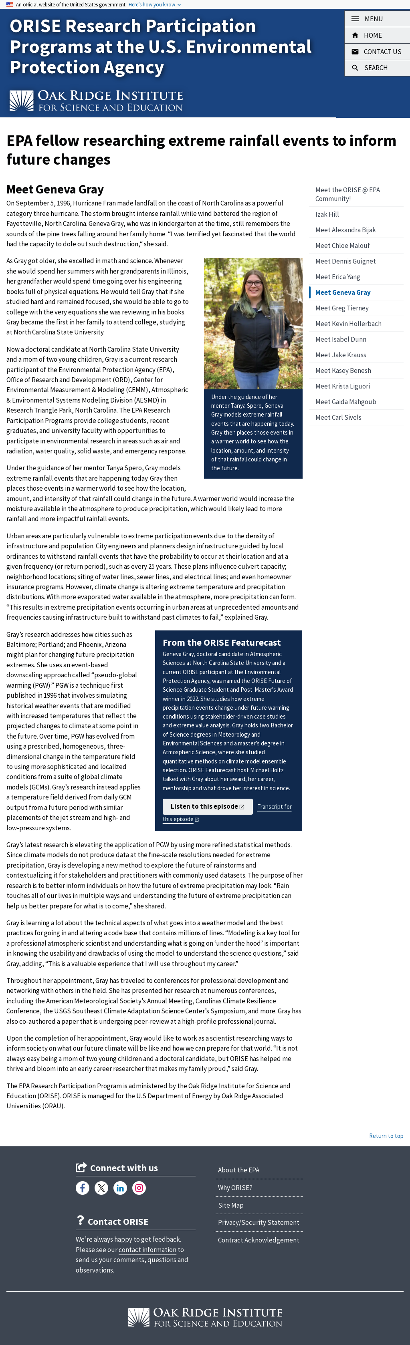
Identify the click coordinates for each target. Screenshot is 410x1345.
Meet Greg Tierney (342, 308)
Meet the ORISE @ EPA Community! (347, 194)
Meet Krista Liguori (342, 386)
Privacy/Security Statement (258, 1222)
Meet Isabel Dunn (340, 339)
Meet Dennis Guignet (345, 261)
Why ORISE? (235, 1187)
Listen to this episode (204, 806)
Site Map (231, 1205)
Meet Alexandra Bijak (345, 230)
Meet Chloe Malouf (342, 245)
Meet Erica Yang (337, 276)
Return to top (386, 1135)
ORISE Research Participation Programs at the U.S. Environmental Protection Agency (161, 46)
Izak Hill (327, 214)
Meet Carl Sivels (338, 417)
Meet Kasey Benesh (343, 370)
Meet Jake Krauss (340, 354)
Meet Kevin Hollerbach (348, 323)
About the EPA (238, 1170)
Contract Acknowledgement (258, 1240)
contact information (147, 1249)
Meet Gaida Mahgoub (345, 401)
